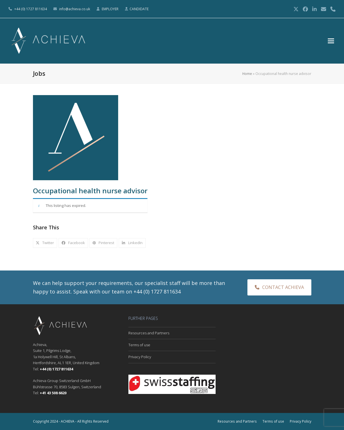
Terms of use (139, 344)
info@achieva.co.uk (74, 9)
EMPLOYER (110, 9)
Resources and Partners (148, 332)
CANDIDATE (139, 9)
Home (247, 73)
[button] (332, 41)
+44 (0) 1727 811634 (30, 9)
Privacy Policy (139, 356)
